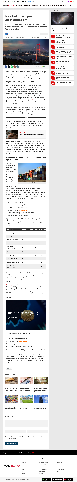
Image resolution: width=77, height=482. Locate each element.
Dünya (42, 5)
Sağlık (63, 5)
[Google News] (44, 67)
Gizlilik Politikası (60, 469)
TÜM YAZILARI (43, 34)
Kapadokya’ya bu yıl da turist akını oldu (63, 83)
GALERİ (7, 1)
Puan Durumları (43, 469)
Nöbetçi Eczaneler (43, 462)
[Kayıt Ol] (68, 5)
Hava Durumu (42, 467)
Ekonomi (27, 5)
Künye (58, 467)
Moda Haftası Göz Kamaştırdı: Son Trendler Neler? (64, 46)
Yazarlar (59, 465)
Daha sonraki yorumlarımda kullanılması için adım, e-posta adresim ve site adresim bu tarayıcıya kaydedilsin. (26, 437)
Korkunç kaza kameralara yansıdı (63, 78)
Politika (35, 5)
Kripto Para (42, 471)
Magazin (55, 5)
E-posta (29, 429)
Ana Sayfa (59, 462)
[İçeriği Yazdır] (17, 66)
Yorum (7, 419)
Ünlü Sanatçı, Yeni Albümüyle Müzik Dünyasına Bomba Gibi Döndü (63, 52)
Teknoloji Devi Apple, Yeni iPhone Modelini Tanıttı (62, 72)
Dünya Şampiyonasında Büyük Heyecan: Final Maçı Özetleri (64, 57)
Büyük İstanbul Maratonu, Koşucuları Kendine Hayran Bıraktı (63, 36)
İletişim (58, 471)
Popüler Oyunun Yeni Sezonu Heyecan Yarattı (63, 62)
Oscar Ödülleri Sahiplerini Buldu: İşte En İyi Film (62, 67)
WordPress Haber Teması (23, 479)
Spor (48, 5)
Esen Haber (12, 34)
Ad (6, 429)
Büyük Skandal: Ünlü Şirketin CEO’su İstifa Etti (63, 41)
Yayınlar (41, 473)
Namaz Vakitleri (43, 465)
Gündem (19, 5)
